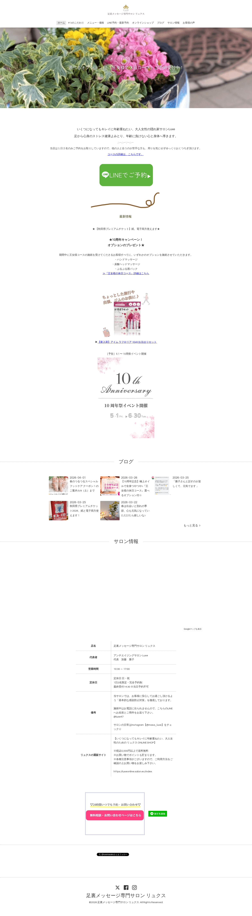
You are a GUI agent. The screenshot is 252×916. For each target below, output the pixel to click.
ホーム (61, 23)
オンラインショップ (143, 23)
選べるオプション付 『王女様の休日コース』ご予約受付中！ (126, 68)
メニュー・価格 (95, 23)
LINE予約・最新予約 (118, 23)
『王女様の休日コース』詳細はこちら (127, 273)
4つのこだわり (76, 23)
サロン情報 (173, 23)
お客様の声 (189, 23)
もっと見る (192, 525)
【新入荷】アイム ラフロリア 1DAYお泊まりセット (127, 342)
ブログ (160, 23)
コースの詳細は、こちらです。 (126, 154)
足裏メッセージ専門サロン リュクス (126, 895)
